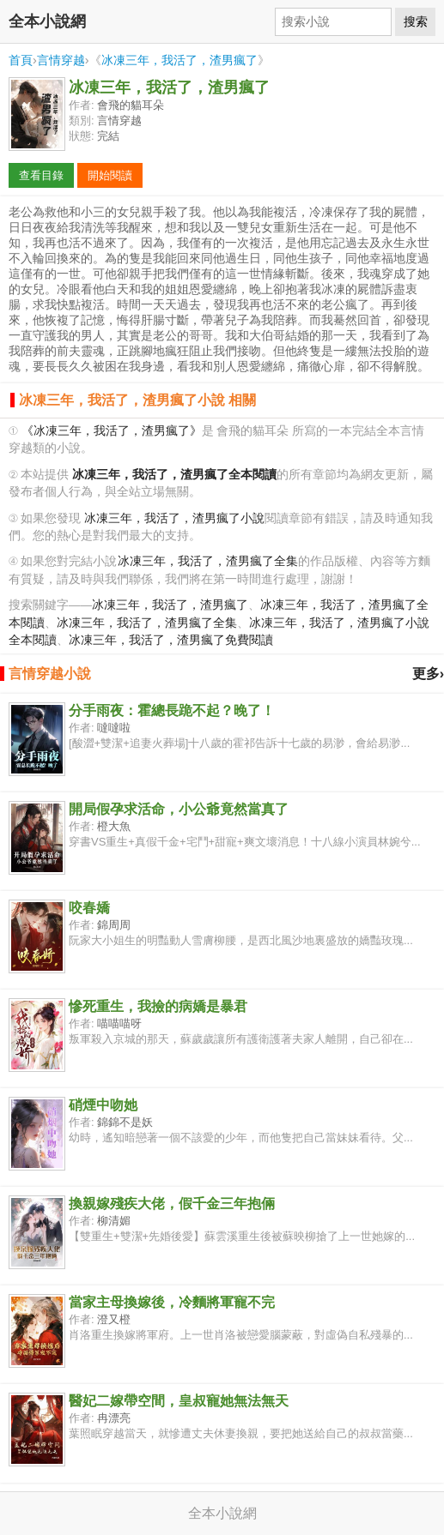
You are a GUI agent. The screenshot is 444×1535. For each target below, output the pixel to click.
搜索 (416, 21)
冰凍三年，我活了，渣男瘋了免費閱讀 (171, 640)
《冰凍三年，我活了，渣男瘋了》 (111, 430)
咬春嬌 (89, 907)
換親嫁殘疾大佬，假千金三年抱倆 (172, 1203)
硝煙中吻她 (103, 1105)
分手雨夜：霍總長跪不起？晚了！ (172, 710)
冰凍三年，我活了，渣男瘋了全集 (208, 561)
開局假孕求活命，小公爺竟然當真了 (179, 809)
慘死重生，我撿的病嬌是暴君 (158, 1006)
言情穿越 (61, 60)
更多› (428, 673)
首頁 (21, 60)
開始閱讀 (110, 175)
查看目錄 (41, 175)
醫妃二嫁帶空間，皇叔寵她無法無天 (179, 1401)
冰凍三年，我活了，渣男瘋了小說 (174, 518)
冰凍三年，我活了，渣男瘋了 (179, 60)
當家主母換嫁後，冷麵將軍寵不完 (172, 1302)
